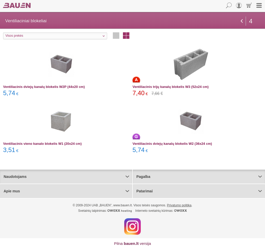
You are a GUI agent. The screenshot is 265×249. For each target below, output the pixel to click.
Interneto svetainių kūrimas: (161, 211)
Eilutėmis (116, 35)
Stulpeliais (126, 35)
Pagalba (143, 177)
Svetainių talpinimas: (105, 211)
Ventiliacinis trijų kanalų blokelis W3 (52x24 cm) (170, 87)
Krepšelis (249, 5)
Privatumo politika (179, 205)
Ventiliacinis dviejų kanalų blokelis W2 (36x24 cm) (172, 144)
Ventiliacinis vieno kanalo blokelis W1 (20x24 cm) (42, 144)
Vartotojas (239, 5)
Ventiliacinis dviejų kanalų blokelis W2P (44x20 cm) (44, 87)
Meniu (259, 5)
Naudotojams (15, 177)
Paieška (229, 5)
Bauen (17, 5)
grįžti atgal (242, 21)
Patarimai (144, 191)
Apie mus (12, 191)
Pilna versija (132, 243)
